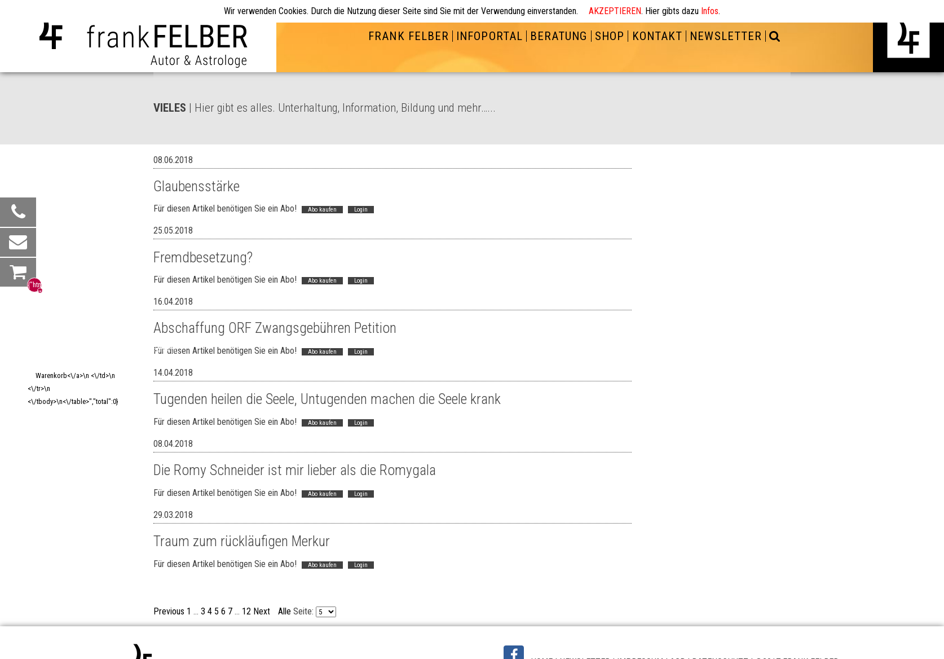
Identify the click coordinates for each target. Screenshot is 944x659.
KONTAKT (657, 36)
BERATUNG (558, 36)
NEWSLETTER (725, 36)
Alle (284, 611)
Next (261, 611)
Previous (168, 611)
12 (246, 611)
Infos (709, 11)
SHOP (609, 36)
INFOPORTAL (489, 36)
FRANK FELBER (408, 36)
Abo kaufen (322, 209)
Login (361, 209)
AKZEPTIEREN (615, 11)
